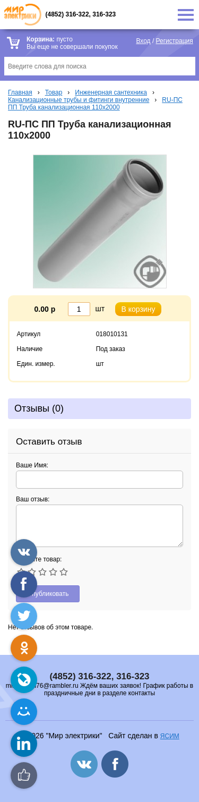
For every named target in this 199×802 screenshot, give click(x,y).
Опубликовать (47, 594)
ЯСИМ (169, 736)
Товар (54, 92)
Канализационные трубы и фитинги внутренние (78, 100)
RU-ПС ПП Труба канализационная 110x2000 (95, 103)
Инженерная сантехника (111, 92)
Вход (143, 41)
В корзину (138, 309)
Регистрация (174, 41)
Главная (20, 92)
